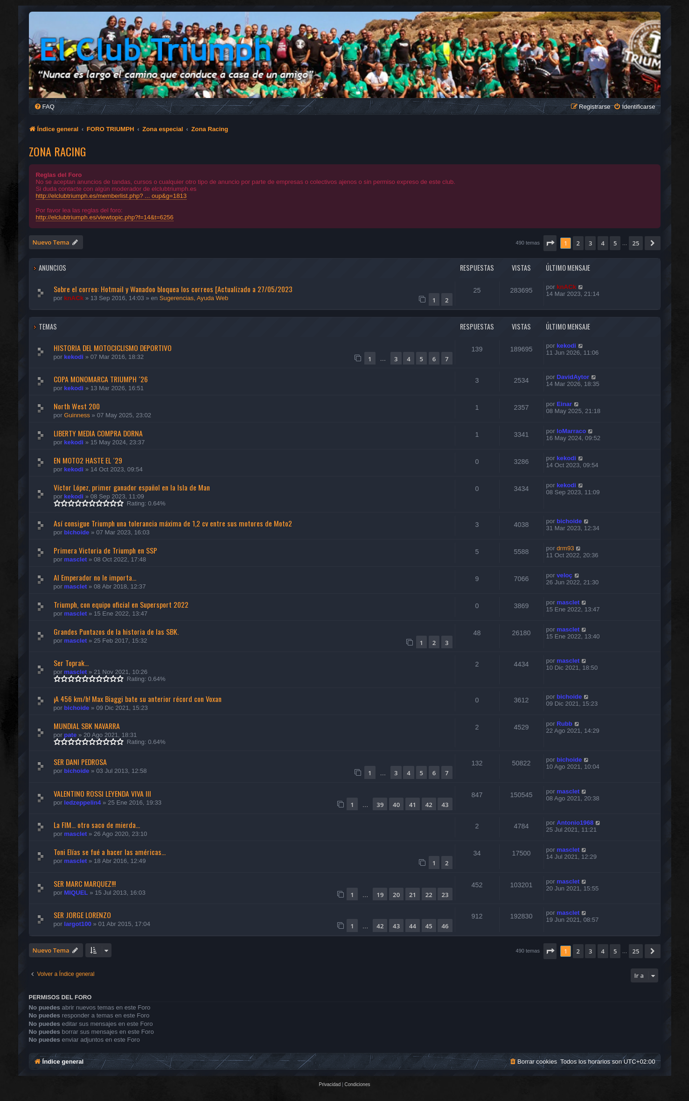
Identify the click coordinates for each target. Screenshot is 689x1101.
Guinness (77, 415)
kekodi (74, 356)
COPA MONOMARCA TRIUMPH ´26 (101, 379)
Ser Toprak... (71, 662)
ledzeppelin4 (82, 802)
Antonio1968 (575, 822)
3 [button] (590, 243)
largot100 (77, 923)
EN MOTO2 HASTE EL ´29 (88, 460)
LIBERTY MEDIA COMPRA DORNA (98, 433)
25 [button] (636, 243)
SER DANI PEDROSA (80, 761)
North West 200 (77, 406)
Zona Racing (57, 151)
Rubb (564, 723)
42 (428, 804)
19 (379, 895)
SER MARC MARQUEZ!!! (85, 883)
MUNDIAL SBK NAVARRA (87, 725)
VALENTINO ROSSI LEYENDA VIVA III (102, 793)
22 (428, 895)
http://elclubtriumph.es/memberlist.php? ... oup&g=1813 (111, 195)
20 (396, 895)
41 (412, 804)
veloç (564, 575)
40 (396, 804)
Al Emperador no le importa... (95, 577)
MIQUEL (76, 892)
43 (444, 804)
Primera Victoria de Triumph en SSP (105, 550)
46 (444, 926)
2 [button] (578, 243)
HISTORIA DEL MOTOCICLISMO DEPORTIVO (113, 347)
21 (412, 895)
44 (412, 926)
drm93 (565, 548)
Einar (564, 403)
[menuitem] (44, 106)
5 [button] (615, 243)
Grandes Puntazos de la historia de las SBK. (116, 631)
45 (428, 926)
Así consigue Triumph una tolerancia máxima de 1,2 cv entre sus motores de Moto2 (173, 523)
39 (379, 804)
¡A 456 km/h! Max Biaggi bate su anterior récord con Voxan (138, 698)
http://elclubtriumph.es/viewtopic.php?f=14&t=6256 (105, 217)
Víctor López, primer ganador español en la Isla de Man (132, 487)
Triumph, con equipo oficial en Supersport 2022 (121, 604)
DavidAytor (573, 376)
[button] (550, 243)
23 (444, 895)
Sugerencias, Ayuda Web (194, 298)
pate (70, 734)
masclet (75, 559)
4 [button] (603, 243)
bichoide (76, 532)
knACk (74, 298)
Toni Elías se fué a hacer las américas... (110, 851)
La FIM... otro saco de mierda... (97, 824)
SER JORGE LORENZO (82, 914)
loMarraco (571, 431)
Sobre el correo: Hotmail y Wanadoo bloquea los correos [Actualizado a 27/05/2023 (173, 289)
